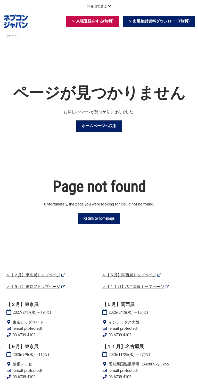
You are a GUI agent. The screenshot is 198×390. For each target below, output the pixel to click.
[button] (92, 21)
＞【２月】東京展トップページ (33, 275)
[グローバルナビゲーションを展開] (99, 6)
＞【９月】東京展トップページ (33, 286)
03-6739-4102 (24, 335)
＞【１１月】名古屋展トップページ (133, 286)
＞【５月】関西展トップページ (129, 275)
